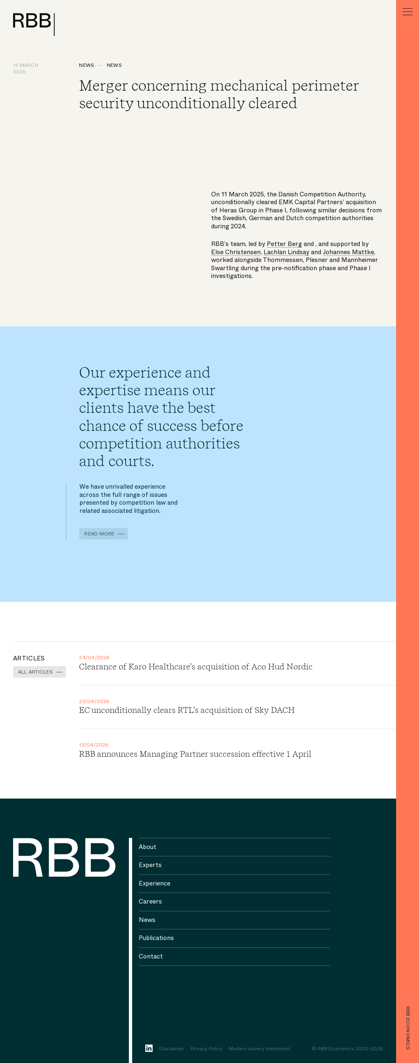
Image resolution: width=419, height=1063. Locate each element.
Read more (99, 533)
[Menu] (407, 11)
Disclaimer (171, 1049)
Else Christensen (236, 252)
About (147, 846)
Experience (154, 883)
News (86, 65)
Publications (156, 937)
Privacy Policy (206, 1049)
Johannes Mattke (348, 252)
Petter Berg (284, 243)
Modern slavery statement (259, 1049)
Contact (151, 956)
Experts (150, 865)
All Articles (35, 672)
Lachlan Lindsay (286, 252)
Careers (150, 901)
